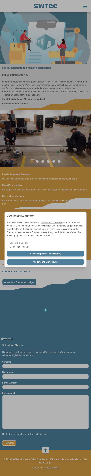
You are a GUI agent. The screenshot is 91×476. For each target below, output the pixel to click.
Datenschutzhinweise (19, 434)
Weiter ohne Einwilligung (45, 262)
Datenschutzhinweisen (51, 222)
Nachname (7, 372)
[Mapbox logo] (7, 338)
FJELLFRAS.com (52, 468)
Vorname (6, 362)
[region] (45, 315)
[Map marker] (45, 311)
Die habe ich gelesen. (26, 434)
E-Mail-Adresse (9, 382)
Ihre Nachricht (9, 393)
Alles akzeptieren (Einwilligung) (45, 253)
